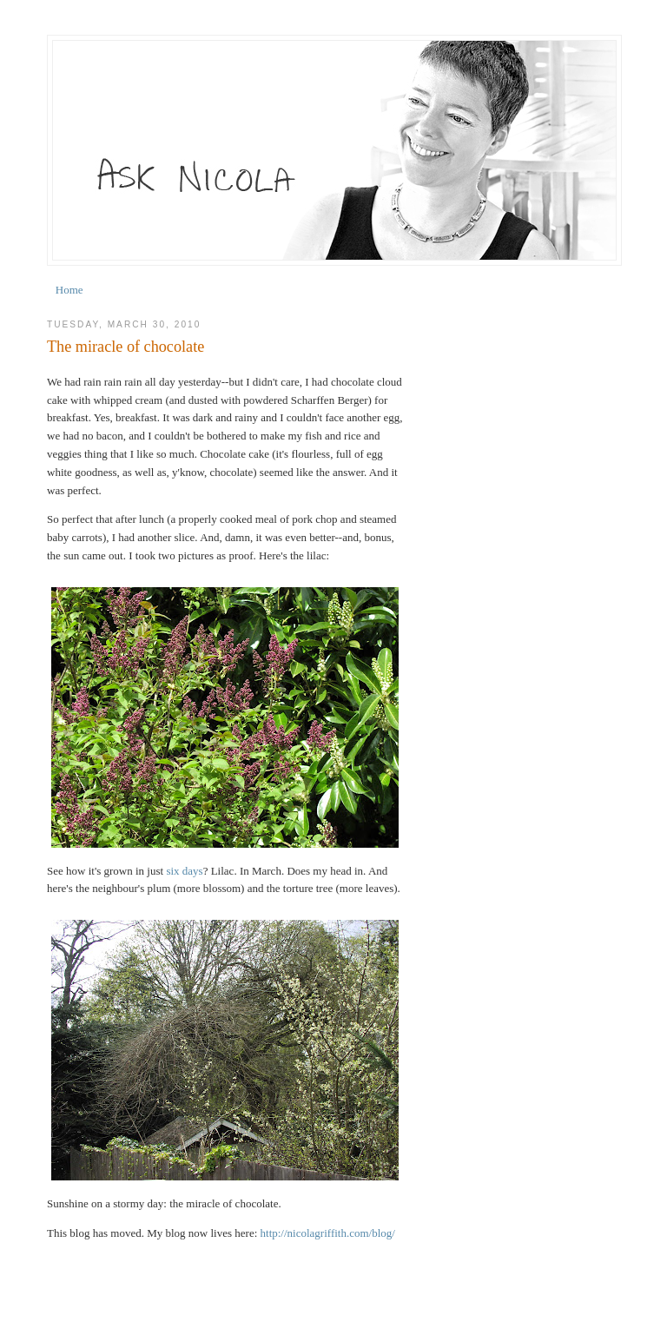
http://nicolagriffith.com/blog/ (328, 1232)
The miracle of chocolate (125, 346)
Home (69, 289)
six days (184, 870)
